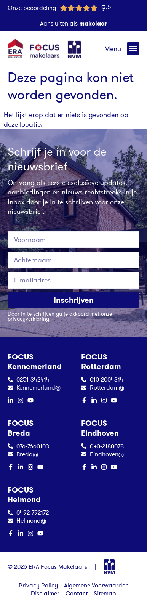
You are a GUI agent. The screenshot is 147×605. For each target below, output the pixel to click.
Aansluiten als (73, 23)
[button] (133, 48)
